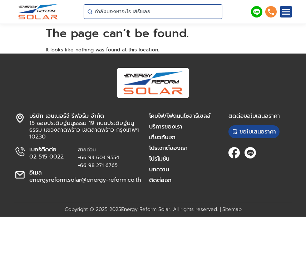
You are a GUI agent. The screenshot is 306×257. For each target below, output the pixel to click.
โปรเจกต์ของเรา (168, 148)
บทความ (159, 169)
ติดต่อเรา (160, 180)
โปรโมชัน (159, 158)
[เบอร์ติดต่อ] (20, 151)
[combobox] (153, 11)
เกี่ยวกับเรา (162, 137)
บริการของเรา (165, 126)
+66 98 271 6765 (98, 165)
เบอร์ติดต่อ (42, 149)
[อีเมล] (20, 175)
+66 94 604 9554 (98, 157)
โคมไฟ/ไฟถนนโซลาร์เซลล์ (180, 116)
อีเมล (35, 172)
